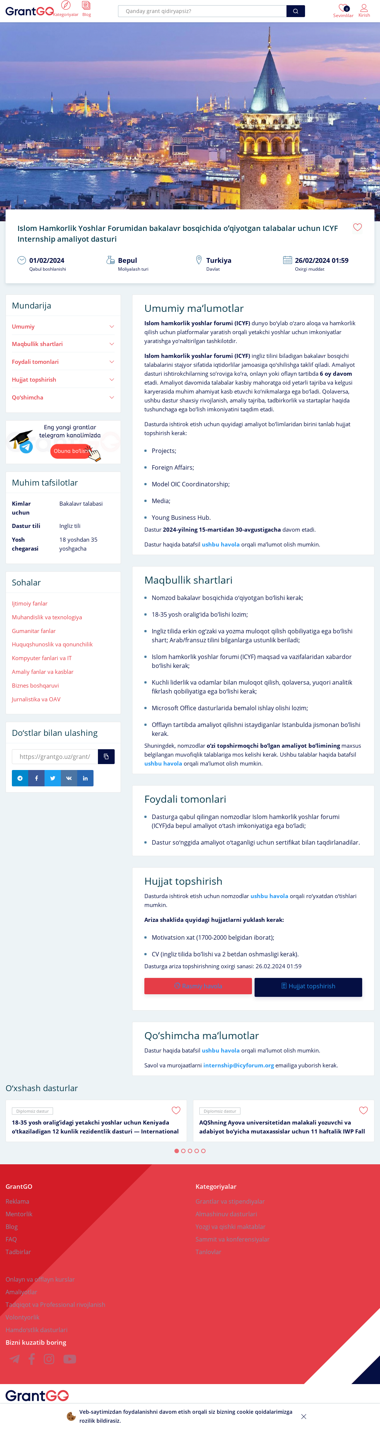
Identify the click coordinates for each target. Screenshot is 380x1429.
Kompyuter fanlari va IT (42, 654)
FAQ (11, 1233)
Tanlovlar (209, 1246)
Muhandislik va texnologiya (47, 613)
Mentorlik (19, 1208)
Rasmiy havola (198, 982)
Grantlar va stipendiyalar (230, 1195)
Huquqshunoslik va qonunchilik (52, 640)
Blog (12, 1220)
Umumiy (63, 322)
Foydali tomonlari (63, 358)
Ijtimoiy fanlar (30, 599)
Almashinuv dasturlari (226, 1208)
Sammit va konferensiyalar (233, 1233)
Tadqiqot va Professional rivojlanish (55, 1298)
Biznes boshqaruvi (35, 681)
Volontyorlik (22, 1311)
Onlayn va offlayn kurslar (40, 1273)
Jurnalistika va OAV (36, 695)
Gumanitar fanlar (34, 627)
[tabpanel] (96, 1114)
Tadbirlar (18, 1246)
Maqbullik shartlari (63, 340)
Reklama (17, 1195)
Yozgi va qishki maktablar (231, 1220)
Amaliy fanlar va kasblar (42, 668)
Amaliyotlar (21, 1286)
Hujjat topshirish (63, 375)
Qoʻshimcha (63, 393)
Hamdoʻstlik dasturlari (37, 1323)
